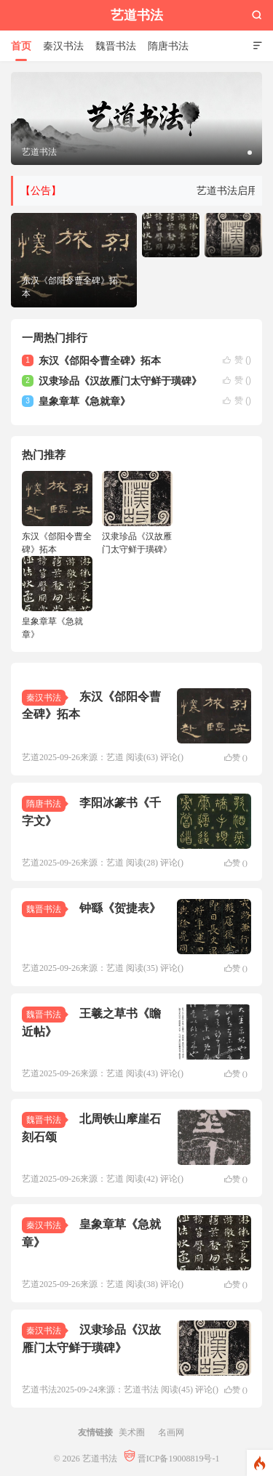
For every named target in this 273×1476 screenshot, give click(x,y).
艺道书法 (137, 15)
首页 (21, 46)
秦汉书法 (63, 46)
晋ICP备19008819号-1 (172, 1458)
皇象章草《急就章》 (84, 401)
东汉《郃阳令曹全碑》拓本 (100, 360)
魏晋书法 (115, 46)
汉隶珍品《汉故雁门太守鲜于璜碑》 (120, 381)
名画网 (171, 1432)
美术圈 (132, 1432)
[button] (250, 152)
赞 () (237, 360)
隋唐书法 (168, 46)
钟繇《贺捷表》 (120, 908)
